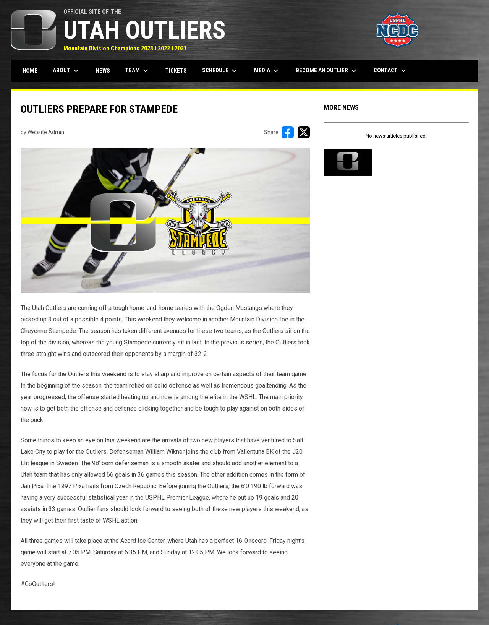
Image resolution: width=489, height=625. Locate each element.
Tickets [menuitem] (176, 70)
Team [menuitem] (137, 70)
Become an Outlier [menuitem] (327, 70)
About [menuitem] (67, 70)
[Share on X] (304, 132)
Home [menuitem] (30, 70)
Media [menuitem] (267, 70)
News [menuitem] (103, 70)
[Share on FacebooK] (288, 132)
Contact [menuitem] (391, 70)
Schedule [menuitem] (220, 70)
